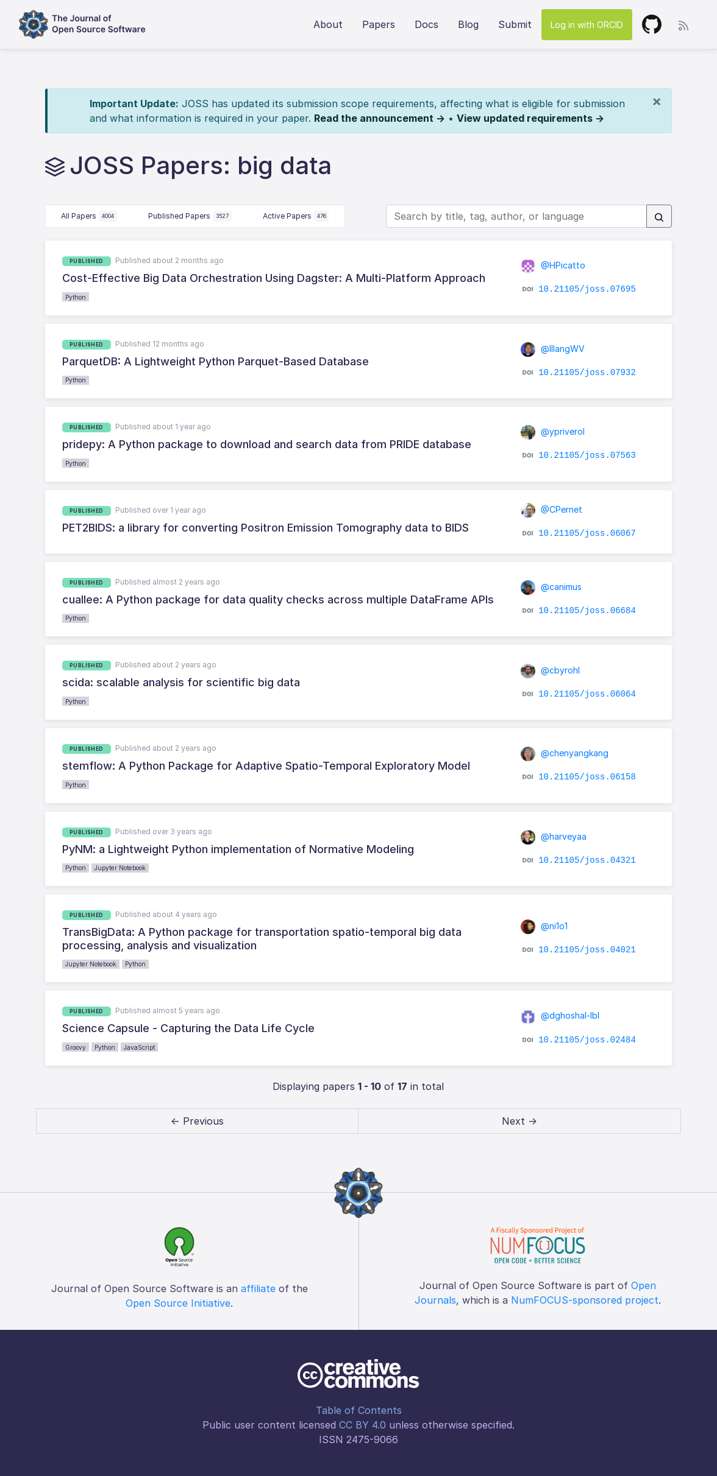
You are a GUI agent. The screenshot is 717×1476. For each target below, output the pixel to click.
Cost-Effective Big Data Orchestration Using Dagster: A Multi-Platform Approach (273, 278)
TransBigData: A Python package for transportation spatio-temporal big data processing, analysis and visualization (262, 939)
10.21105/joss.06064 (587, 693)
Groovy (75, 1047)
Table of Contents (359, 1410)
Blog (468, 24)
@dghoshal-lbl (560, 1015)
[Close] (657, 101)
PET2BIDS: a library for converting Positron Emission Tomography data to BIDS (265, 527)
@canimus (551, 587)
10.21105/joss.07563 (587, 455)
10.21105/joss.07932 (587, 373)
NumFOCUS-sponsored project (584, 1300)
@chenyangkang (565, 753)
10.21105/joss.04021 (587, 950)
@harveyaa (554, 836)
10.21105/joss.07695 (587, 289)
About (328, 24)
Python (75, 297)
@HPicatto (553, 265)
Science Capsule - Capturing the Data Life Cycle (188, 1028)
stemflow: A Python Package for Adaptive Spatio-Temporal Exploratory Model (266, 765)
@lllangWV (553, 348)
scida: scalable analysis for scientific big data (181, 682)
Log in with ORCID (587, 24)
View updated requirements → (530, 118)
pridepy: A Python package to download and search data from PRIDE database (266, 444)
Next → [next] (519, 1121)
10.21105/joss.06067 (587, 533)
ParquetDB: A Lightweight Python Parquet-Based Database (215, 361)
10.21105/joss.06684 (587, 611)
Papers (378, 24)
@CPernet (552, 509)
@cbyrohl (550, 670)
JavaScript (139, 1047)
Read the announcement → (379, 118)
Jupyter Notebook (120, 867)
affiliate (258, 1288)
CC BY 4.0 (362, 1425)
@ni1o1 (544, 926)
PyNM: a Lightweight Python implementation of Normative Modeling (238, 849)
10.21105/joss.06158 (587, 777)
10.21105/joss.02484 (587, 1039)
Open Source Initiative (178, 1303)
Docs (426, 24)
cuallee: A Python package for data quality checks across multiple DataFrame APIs (278, 599)
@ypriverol (553, 431)
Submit (515, 24)
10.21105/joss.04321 (587, 860)
